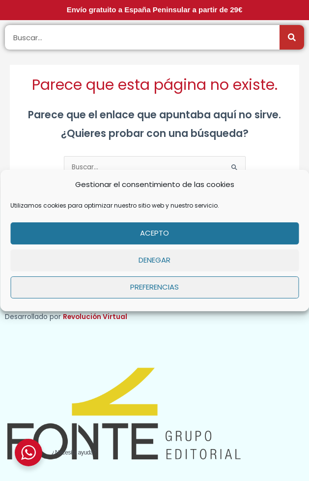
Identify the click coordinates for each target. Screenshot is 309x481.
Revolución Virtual (95, 316)
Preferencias (154, 287)
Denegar (154, 260)
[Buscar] (292, 37)
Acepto (154, 233)
